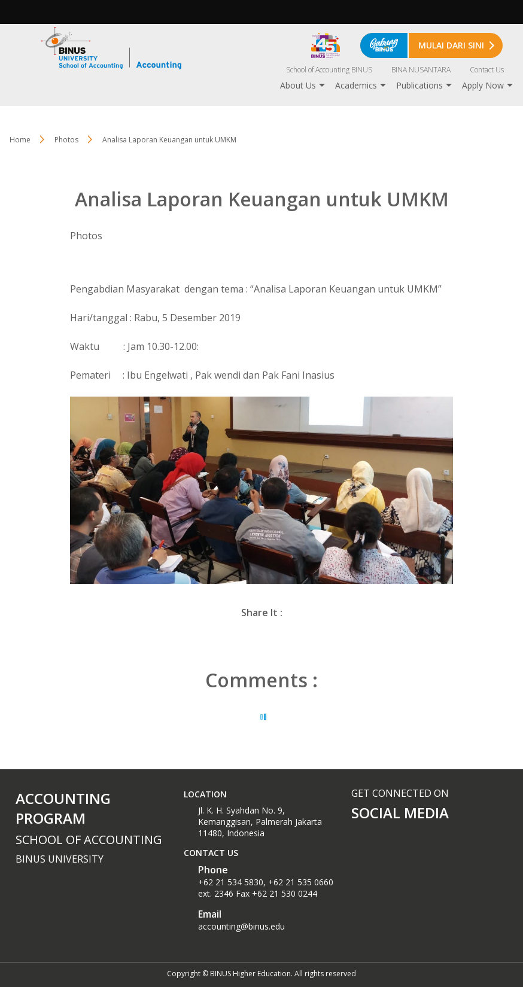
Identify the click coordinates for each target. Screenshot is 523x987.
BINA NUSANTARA (421, 70)
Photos (66, 140)
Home (20, 140)
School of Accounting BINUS (329, 70)
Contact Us (487, 70)
